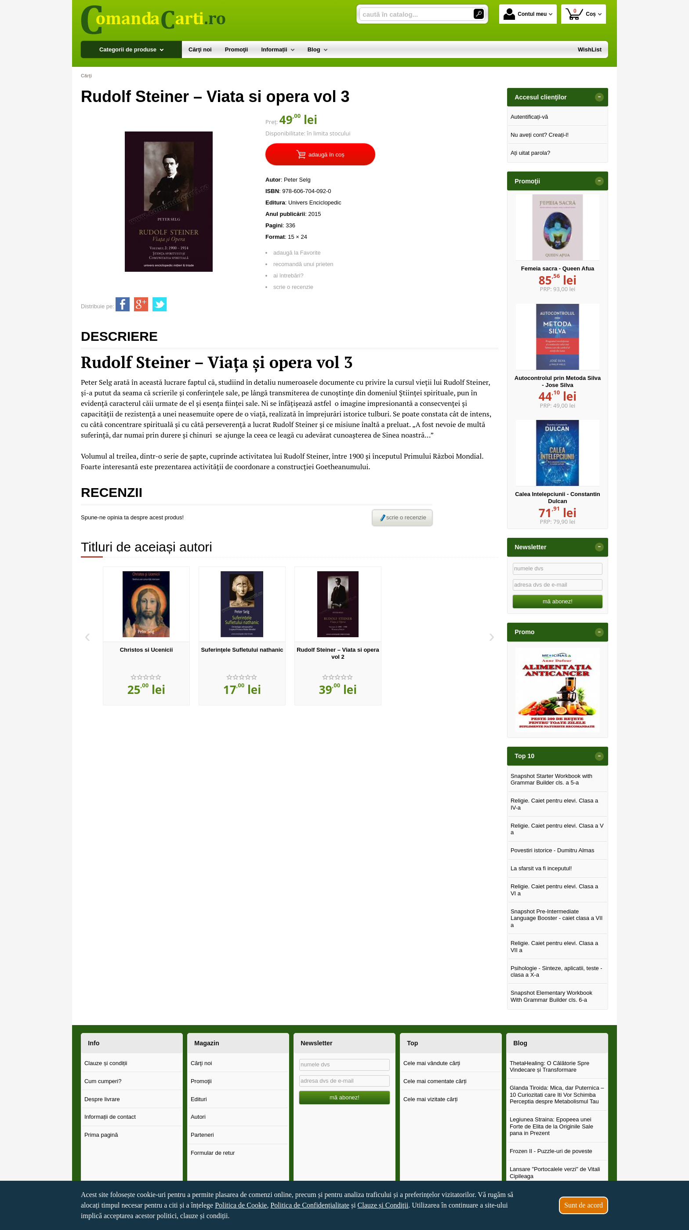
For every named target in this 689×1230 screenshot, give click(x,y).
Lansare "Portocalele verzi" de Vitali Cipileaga (555, 1172)
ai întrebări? (288, 275)
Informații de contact (110, 1116)
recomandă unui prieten (303, 264)
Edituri (199, 1099)
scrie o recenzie (293, 287)
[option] (146, 635)
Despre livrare (102, 1099)
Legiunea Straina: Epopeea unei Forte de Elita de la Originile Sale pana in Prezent (551, 1126)
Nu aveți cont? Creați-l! (540, 134)
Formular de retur (213, 1153)
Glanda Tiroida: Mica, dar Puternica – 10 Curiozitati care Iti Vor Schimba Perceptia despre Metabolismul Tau (557, 1094)
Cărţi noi (201, 1063)
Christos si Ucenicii (146, 649)
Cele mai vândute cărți (431, 1063)
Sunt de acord (583, 1205)
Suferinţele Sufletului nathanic (242, 649)
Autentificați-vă (529, 116)
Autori (198, 1116)
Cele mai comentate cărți (435, 1081)
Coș (581, 14)
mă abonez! (558, 601)
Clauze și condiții (105, 1063)
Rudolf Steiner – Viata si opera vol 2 (338, 653)
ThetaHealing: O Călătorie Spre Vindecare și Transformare (549, 1066)
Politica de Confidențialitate (309, 1205)
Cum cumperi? (103, 1081)
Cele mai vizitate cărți (430, 1099)
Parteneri (202, 1134)
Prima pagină (101, 1134)
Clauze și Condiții (383, 1205)
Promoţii (201, 1081)
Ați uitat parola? (530, 153)
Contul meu (525, 14)
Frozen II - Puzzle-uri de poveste (551, 1151)
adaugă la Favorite (297, 252)
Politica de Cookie (241, 1205)
